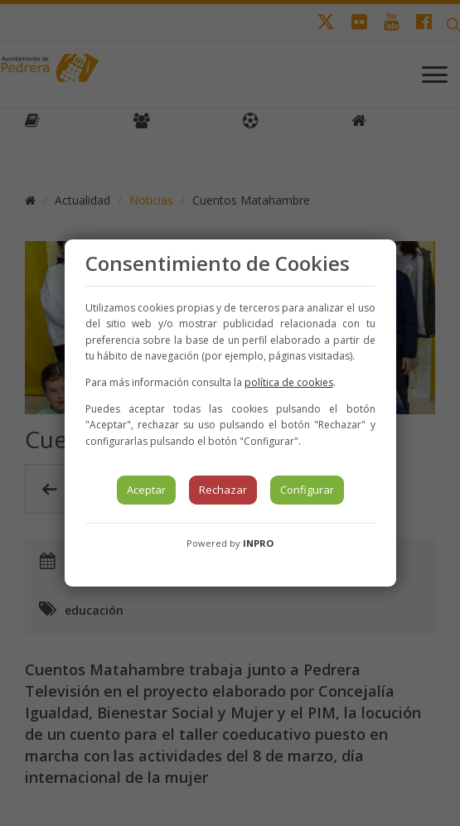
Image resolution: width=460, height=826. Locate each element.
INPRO (258, 543)
